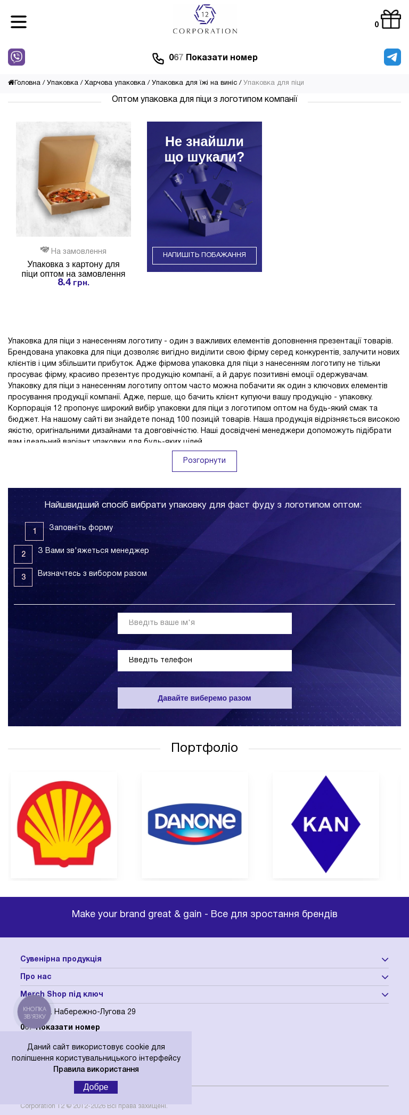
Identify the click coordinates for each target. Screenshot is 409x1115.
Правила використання (96, 1069)
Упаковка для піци (273, 83)
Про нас (36, 977)
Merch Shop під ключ (61, 994)
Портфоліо (204, 749)
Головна (24, 83)
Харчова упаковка (115, 83)
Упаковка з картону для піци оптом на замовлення (74, 269)
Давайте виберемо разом (204, 698)
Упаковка (62, 83)
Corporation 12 (42, 1106)
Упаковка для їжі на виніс (194, 83)
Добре (96, 1087)
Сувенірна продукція (61, 959)
